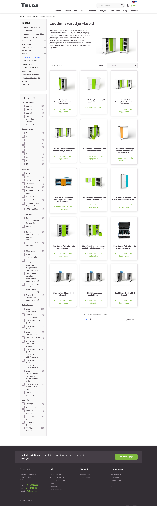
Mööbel (25, 53)
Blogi (125, 10)
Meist (52, 483)
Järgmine (131, 319)
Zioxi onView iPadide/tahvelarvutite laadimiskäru (63, 102)
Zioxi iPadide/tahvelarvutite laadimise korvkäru (94, 149)
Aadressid (114, 484)
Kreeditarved (115, 481)
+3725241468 (31, 488)
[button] (126, 457)
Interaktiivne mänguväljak (33, 34)
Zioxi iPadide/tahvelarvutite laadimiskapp (64, 247)
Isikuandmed (115, 475)
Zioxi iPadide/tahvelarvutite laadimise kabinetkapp (94, 198)
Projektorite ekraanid (30, 75)
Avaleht (58, 10)
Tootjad (103, 10)
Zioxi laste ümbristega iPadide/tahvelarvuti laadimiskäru (125, 150)
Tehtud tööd (114, 10)
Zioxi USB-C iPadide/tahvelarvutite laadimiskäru (124, 102)
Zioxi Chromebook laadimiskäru (94, 294)
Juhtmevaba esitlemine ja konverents (32, 48)
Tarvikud (25, 81)
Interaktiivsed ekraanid (31, 27)
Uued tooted (85, 477)
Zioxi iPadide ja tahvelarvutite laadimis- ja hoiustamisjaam (94, 247)
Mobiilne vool (27, 64)
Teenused (92, 10)
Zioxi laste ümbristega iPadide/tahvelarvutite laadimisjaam (63, 199)
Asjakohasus (123, 65)
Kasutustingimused (57, 480)
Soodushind (85, 474)
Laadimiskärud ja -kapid (31, 57)
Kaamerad (26, 41)
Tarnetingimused (57, 474)
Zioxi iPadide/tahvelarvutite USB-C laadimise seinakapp (124, 198)
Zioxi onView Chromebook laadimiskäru (63, 294)
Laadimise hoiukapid (30, 61)
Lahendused (79, 10)
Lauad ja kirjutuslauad (30, 67)
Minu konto (116, 469)
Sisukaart (54, 486)
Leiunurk (25, 85)
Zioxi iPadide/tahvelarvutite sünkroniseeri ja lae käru (64, 149)
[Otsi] (110, 5)
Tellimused (114, 478)
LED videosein (28, 31)
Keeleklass (26, 71)
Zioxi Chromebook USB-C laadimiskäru (125, 294)
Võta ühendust (56, 490)
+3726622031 (32, 485)
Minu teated (115, 487)
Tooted (67, 10)
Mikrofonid (26, 44)
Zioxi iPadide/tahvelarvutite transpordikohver (124, 247)
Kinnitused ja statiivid (31, 78)
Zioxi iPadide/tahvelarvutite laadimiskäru (94, 101)
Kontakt (134, 10)
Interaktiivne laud (29, 37)
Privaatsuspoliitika (57, 477)
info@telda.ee (31, 491)
